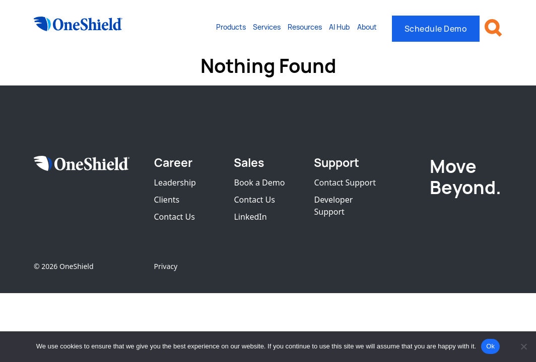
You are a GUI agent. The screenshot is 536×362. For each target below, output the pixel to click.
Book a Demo (259, 182)
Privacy (166, 266)
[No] (523, 346)
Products (231, 27)
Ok (490, 346)
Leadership (175, 182)
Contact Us (174, 216)
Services (267, 27)
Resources (305, 27)
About (367, 27)
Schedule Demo (436, 28)
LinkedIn (250, 216)
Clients (167, 199)
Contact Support (344, 182)
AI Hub (339, 27)
